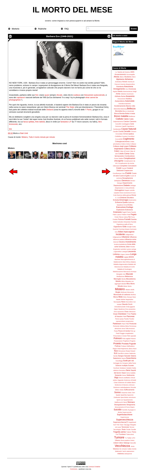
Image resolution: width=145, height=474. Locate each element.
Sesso (124, 375)
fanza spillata (28, 122)
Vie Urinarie (123, 449)
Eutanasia (117, 212)
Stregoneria (131, 405)
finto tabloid (40, 122)
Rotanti (133, 351)
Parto (123, 324)
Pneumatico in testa (119, 336)
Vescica (116, 449)
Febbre (124, 214)
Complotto (123, 166)
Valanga (126, 443)
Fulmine (121, 219)
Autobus (129, 99)
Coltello (121, 154)
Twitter (129, 438)
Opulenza (121, 309)
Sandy (115, 356)
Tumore (119, 437)
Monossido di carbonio (122, 294)
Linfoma (116, 254)
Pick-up (132, 331)
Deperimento (127, 183)
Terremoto (125, 427)
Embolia (116, 200)
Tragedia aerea (119, 432)
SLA (115, 353)
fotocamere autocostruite (94, 95)
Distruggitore (119, 190)
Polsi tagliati (126, 338)
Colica (128, 144)
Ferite (116, 217)
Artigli (134, 91)
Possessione (118, 341)
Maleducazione (118, 271)
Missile (120, 286)
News (123, 302)
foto (36, 95)
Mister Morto (127, 286)
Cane (132, 124)
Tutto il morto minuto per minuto (42, 137)
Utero (121, 443)
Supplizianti (132, 422)
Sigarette (121, 380)
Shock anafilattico (125, 377)
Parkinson (117, 324)
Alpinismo (120, 79)
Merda (123, 279)
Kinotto (132, 247)
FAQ (66, 29)
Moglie (117, 292)
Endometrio (132, 200)
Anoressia (132, 89)
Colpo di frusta (124, 151)
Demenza (126, 180)
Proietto (117, 343)
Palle (124, 316)
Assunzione (121, 99)
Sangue (121, 356)
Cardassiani (117, 129)
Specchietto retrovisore (128, 397)
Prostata (125, 344)
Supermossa (125, 417)
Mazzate (129, 274)
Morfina (133, 294)
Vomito (134, 449)
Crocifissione (117, 173)
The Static (70, 107)
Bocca (116, 113)
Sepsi (124, 373)
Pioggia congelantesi (126, 333)
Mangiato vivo (121, 274)
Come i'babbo (118, 158)
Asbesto (123, 94)
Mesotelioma (131, 279)
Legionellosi (117, 251)
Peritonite (132, 324)
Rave (135, 348)
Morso (115, 297)
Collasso (133, 144)
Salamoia (132, 353)
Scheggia (116, 363)
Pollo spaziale (131, 336)
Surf (114, 425)
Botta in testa (130, 113)
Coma (126, 154)
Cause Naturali (128, 129)
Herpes (127, 229)
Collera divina (129, 149)
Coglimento (128, 139)
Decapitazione (127, 178)
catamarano (130, 451)
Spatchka (124, 395)
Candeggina (126, 124)
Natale (118, 299)
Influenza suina (130, 239)
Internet (115, 242)
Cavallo (115, 131)
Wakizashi (118, 451)
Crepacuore (128, 170)
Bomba (122, 113)
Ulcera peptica (125, 440)
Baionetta (117, 109)
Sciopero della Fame (129, 363)
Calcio (126, 119)
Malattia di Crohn (129, 267)
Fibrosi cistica (123, 217)
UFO (133, 438)
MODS (131, 257)
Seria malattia (130, 373)
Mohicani (124, 292)
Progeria (132, 341)
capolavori (21, 97)
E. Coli (117, 197)
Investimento (130, 242)
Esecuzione (121, 207)
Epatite (125, 202)
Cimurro (133, 131)
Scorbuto (116, 368)
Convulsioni (132, 166)
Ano (126, 89)
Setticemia (130, 375)
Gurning (121, 229)
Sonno (117, 392)
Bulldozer (132, 116)
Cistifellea (118, 136)
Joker (128, 247)
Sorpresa (124, 392)
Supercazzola (126, 412)
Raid (119, 348)
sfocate (59, 95)
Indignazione (117, 237)
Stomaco (131, 402)
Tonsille (133, 429)
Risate (128, 351)
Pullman (118, 346)
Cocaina (124, 136)
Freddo (115, 219)
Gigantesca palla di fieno (124, 224)
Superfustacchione (124, 415)
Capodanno (130, 126)
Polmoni (118, 338)
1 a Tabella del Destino (122, 72)
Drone (133, 195)
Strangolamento (120, 405)
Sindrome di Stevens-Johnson (125, 385)
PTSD (129, 314)
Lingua (122, 254)
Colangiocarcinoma (122, 141)
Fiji (129, 217)
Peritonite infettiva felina (121, 326)
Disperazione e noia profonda (124, 188)
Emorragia (124, 200)
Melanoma (129, 276)
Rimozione (121, 351)
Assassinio (130, 96)
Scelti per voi (128, 361)
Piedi (117, 333)
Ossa (126, 311)
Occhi (130, 304)
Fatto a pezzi (117, 214)
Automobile (129, 101)
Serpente (118, 375)
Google (129, 227)
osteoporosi (128, 454)
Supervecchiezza (124, 419)
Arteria (120, 91)
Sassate (127, 356)
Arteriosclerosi (127, 91)
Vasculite (133, 443)
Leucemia (132, 251)
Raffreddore (131, 346)
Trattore (128, 432)
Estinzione (129, 210)
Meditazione (120, 276)
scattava (76, 95)
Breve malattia (121, 116)
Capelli (124, 126)
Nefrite (123, 299)
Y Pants (88, 110)
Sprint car (120, 400)
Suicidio (118, 409)
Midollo (118, 281)
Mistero (25, 137)
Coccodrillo (118, 139)
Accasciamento (120, 74)
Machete (117, 259)
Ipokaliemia (123, 244)
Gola (124, 227)
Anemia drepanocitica (127, 84)
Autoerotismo (120, 101)
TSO (117, 425)
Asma (123, 96)
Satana (133, 356)
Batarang (124, 109)
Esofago (129, 207)
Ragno (115, 348)
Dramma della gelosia (124, 195)
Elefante (123, 197)
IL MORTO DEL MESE (72, 9)
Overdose (122, 314)
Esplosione (120, 210)
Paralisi (126, 319)
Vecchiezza (122, 445)
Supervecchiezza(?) (120, 422)
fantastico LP (66, 122)
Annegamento (119, 89)
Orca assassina (130, 309)
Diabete (126, 185)
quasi (47, 95)
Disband (49, 110)
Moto (120, 297)
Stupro (132, 407)
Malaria (133, 262)
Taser (122, 425)
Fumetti (127, 219)
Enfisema (118, 202)
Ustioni (115, 443)
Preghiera (126, 341)
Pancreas (130, 316)
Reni (116, 351)
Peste (116, 331)
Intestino (122, 242)
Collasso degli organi (121, 146)
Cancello (118, 124)
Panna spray (119, 319)
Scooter (131, 365)
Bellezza (131, 108)
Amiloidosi (118, 82)
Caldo (131, 119)
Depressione (118, 185)
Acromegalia (130, 74)
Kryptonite (116, 249)
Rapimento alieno (127, 348)
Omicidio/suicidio (120, 307)
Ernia (125, 205)
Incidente (120, 234)
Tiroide (128, 429)
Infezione (125, 237)
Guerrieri (116, 229)
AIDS (132, 72)
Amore (124, 82)
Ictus (120, 231)
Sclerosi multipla (121, 365)
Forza (133, 217)
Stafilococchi (119, 402)
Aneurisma (128, 86)
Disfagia (133, 185)
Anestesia (120, 86)
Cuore (128, 173)
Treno (134, 432)
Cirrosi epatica (128, 134)
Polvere (133, 338)
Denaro (132, 180)
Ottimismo (132, 311)
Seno (128, 370)
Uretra (132, 440)
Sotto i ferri (131, 392)
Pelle (127, 324)
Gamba (134, 219)
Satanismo (117, 358)
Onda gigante (130, 307)
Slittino (117, 390)
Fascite (133, 212)
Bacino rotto (130, 106)
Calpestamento (118, 121)
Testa (124, 429)
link (10, 129)
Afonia (116, 77)
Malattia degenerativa (120, 264)
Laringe (133, 249)
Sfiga (116, 378)
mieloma (120, 454)
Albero (122, 77)
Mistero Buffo (130, 289)
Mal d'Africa (126, 262)
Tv (126, 438)
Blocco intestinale (128, 111)
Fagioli (124, 212)
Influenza (133, 237)
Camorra (133, 121)
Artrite (118, 94)
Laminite (123, 249)
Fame (129, 212)
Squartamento (128, 400)
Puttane (123, 346)
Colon (116, 151)
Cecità (120, 131)
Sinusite (133, 387)
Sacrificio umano (123, 353)
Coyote (124, 168)
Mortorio (15, 29)
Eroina (130, 205)
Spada (118, 395)
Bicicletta (118, 111)
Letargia (124, 251)
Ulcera (117, 440)
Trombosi (122, 434)
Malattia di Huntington (124, 269)
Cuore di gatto (124, 176)
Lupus (126, 257)
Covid (118, 168)
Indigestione (129, 234)
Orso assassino (119, 311)
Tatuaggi (126, 425)
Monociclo (130, 292)
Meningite (117, 279)
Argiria (115, 91)
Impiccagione (129, 232)
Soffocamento (129, 390)
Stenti (125, 402)
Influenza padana (118, 239)
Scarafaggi (119, 361)
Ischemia (122, 247)
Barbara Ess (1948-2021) (59, 36)
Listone (127, 254)
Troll (117, 434)
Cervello (127, 131)
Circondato (119, 134)
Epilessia (131, 202)
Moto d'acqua (127, 297)
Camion (126, 121)
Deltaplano (117, 180)
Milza (123, 281)
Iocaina (116, 244)
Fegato (133, 214)
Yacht (124, 451)
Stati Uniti (24, 133)
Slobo (122, 390)
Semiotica (122, 370)
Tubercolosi (130, 434)
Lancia (128, 249)
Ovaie (115, 314)
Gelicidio (120, 222)
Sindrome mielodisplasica (121, 387)
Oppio (116, 309)
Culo (123, 173)
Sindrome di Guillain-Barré (126, 382)
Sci (121, 363)
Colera (123, 144)
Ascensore (130, 94)
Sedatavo (123, 368)
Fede (128, 214)
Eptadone (120, 205)
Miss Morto (131, 284)
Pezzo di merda (124, 331)
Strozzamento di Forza (122, 407)
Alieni (133, 77)
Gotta (134, 227)
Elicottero (130, 197)
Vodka (129, 449)
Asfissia (118, 96)
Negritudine (129, 299)
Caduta (119, 118)
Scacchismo (131, 358)
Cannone (118, 126)
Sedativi (129, 368)
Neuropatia (117, 302)
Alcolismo (127, 77)
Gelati (115, 222)
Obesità (125, 304)
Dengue (119, 183)
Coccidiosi (131, 136)
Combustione (130, 156)
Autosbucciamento (125, 103)
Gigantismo (117, 227)
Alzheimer (129, 79)
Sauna (123, 358)
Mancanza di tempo (129, 271)
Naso (134, 297)
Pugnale (132, 344)
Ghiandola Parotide (130, 222)
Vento (132, 446)
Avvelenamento (120, 106)
